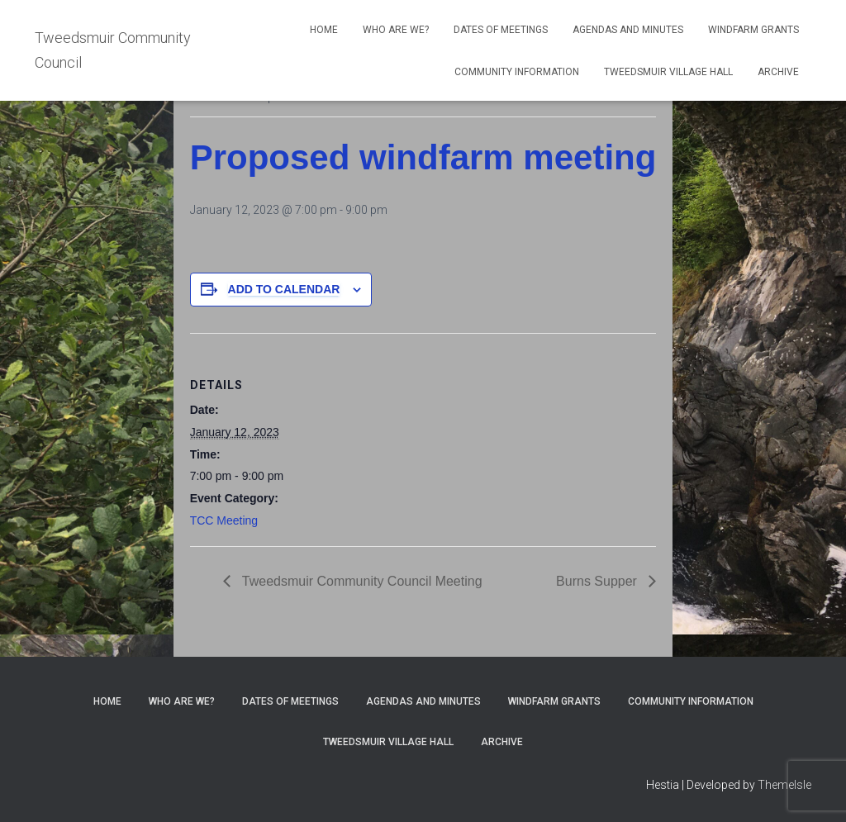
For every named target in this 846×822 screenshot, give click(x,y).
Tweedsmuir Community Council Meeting (360, 581)
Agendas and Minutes (628, 30)
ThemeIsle (784, 784)
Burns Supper (598, 581)
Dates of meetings (501, 30)
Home (324, 30)
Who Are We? (396, 30)
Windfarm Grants (753, 30)
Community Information (516, 72)
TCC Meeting (224, 520)
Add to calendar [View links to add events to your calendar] (284, 289)
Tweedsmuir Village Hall (668, 72)
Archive (778, 72)
